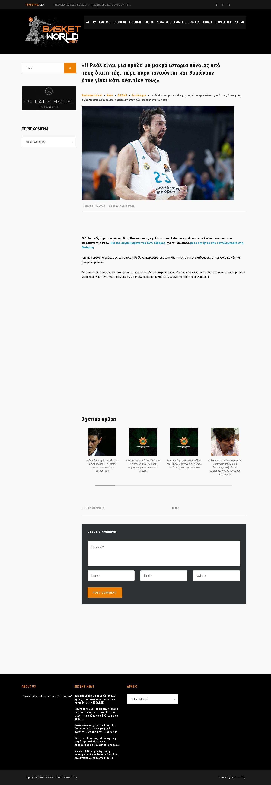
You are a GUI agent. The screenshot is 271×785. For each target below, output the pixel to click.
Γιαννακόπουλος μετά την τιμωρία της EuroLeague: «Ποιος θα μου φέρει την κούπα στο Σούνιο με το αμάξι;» (96, 713)
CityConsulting (238, 777)
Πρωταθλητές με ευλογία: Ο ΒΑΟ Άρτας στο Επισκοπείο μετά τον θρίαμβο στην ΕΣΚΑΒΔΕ (95, 699)
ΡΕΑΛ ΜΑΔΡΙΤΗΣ (95, 508)
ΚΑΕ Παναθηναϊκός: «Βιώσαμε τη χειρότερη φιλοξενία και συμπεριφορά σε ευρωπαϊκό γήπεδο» (97, 741)
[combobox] (49, 142)
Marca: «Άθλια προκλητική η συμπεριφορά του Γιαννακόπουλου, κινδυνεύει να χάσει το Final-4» (96, 754)
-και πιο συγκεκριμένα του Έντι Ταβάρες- (138, 243)
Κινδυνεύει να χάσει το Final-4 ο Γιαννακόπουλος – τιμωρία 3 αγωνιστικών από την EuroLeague (96, 728)
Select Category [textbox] (35, 142)
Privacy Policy (70, 777)
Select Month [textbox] (139, 699)
